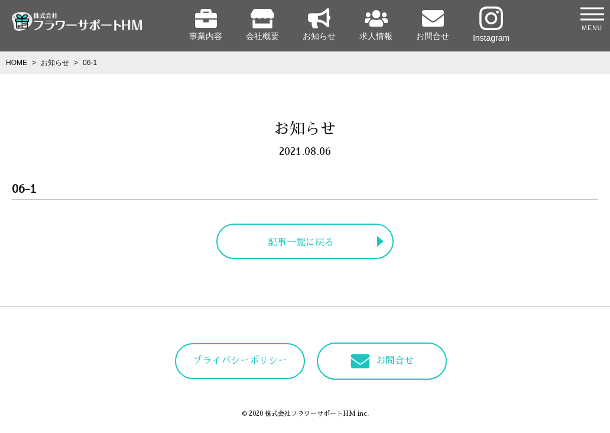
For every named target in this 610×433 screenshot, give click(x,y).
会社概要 (262, 24)
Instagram (491, 25)
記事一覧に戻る (301, 242)
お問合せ (432, 24)
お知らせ (319, 24)
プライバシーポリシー (240, 361)
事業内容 (205, 24)
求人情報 (375, 24)
